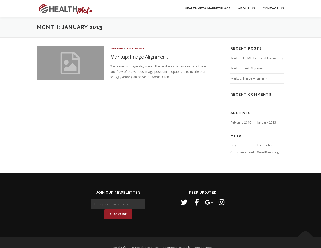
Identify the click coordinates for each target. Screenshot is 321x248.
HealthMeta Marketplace (207, 8)
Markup (116, 48)
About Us (246, 8)
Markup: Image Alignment (139, 56)
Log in (234, 145)
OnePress (170, 237)
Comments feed (242, 152)
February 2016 (240, 122)
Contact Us (273, 8)
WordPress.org (268, 152)
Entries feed (265, 145)
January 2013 (266, 122)
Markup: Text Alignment (247, 68)
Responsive (135, 48)
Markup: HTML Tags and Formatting (256, 58)
